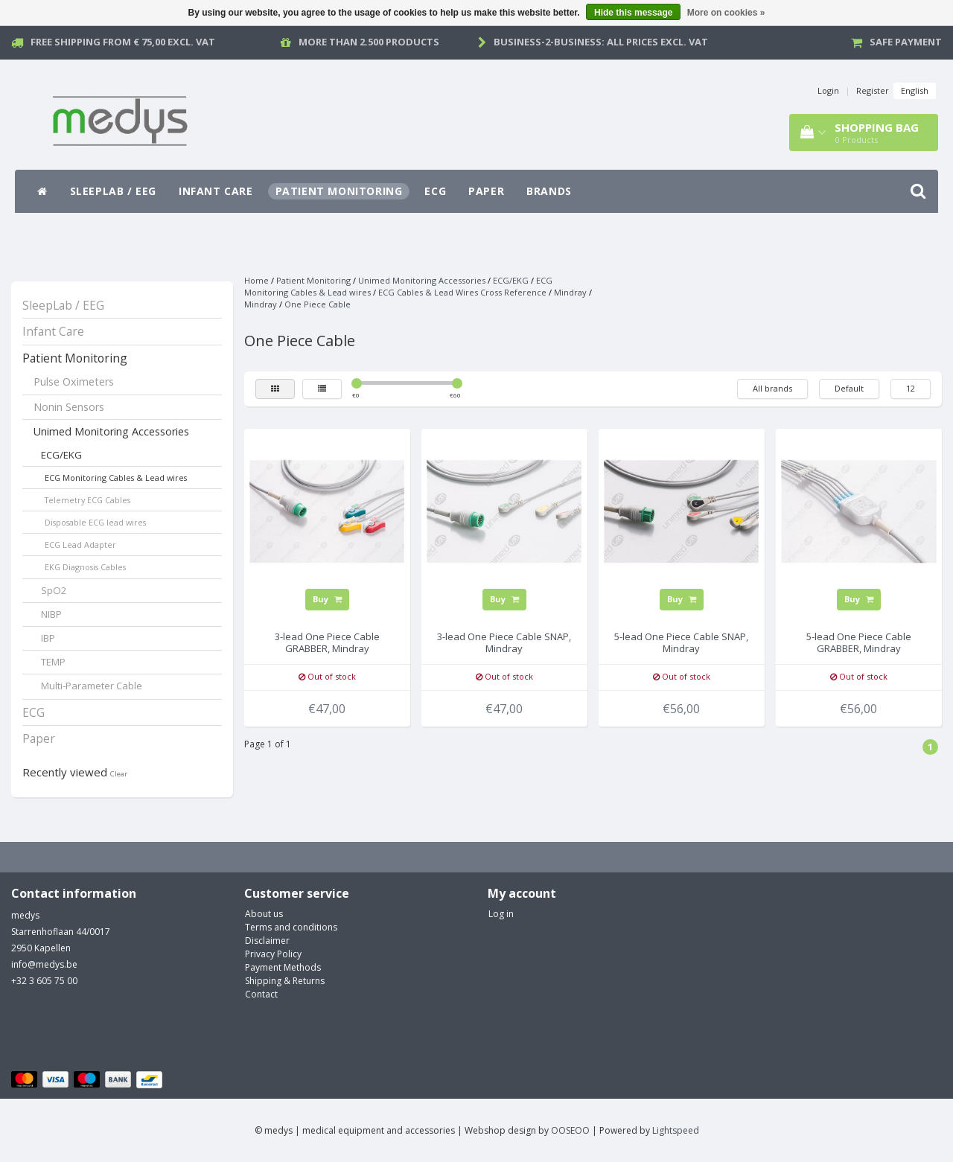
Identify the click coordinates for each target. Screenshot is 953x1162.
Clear (118, 774)
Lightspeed (675, 1130)
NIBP (51, 614)
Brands (549, 191)
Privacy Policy (273, 954)
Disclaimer (267, 940)
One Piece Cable (317, 304)
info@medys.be (44, 964)
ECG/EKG (61, 455)
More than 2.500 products (369, 41)
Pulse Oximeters (74, 381)
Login (828, 90)
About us (264, 913)
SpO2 (54, 590)
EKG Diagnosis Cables (85, 566)
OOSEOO (570, 1130)
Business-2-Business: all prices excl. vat (601, 41)
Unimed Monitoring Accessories (111, 431)
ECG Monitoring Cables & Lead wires (116, 477)
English (914, 90)
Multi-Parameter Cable (91, 685)
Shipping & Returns (285, 980)
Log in (501, 913)
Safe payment (906, 41)
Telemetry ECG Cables (87, 499)
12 (910, 388)
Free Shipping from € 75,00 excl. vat (123, 41)
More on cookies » (726, 12)
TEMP (53, 661)
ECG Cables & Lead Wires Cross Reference (462, 292)
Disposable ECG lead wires (95, 522)
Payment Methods (283, 967)
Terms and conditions (291, 927)
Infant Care (216, 191)
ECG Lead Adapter (80, 544)
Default (849, 388)
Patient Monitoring (339, 191)
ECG (435, 191)
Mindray (570, 292)
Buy (327, 598)
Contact (261, 994)
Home (256, 280)
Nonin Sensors (69, 407)
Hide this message (633, 12)
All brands (772, 388)
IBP (48, 638)
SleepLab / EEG (113, 191)
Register (872, 90)
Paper (486, 191)
